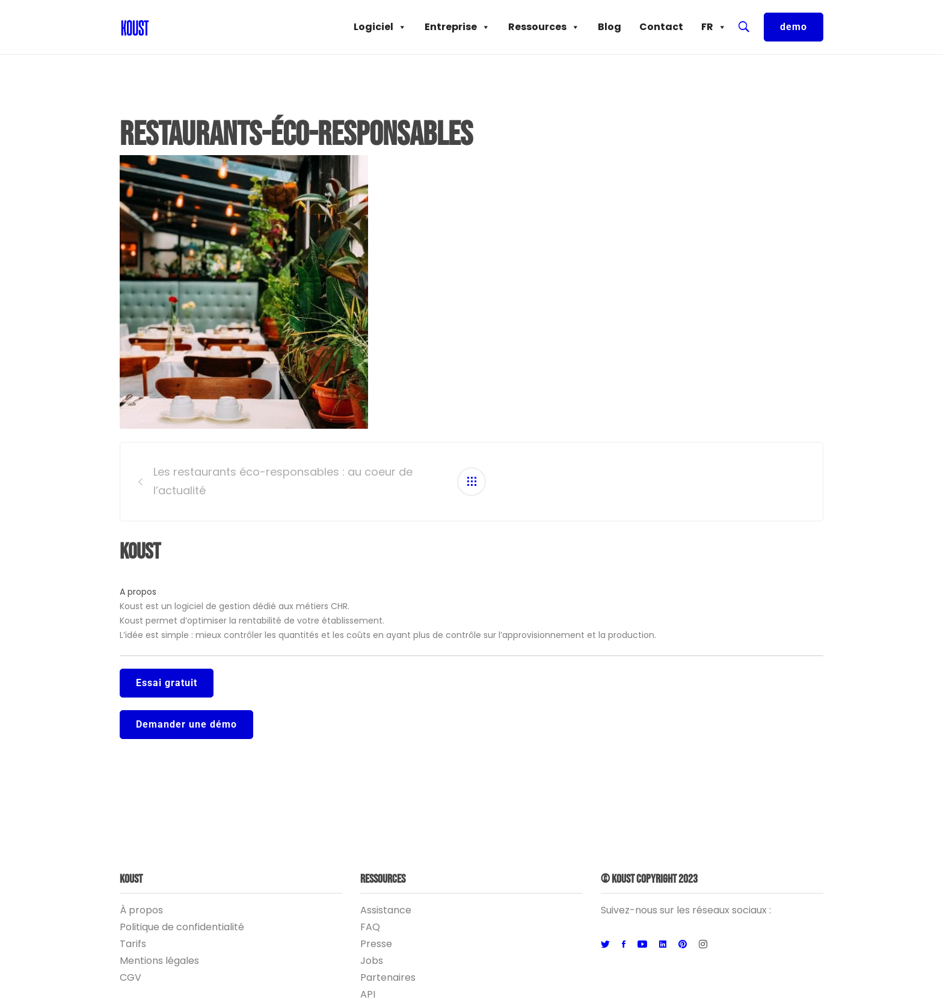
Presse (376, 944)
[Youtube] (642, 944)
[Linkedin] (662, 944)
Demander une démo (186, 724)
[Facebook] (623, 944)
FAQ (370, 927)
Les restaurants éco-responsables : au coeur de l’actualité (283, 481)
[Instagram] (703, 944)
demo (793, 26)
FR (713, 27)
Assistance (385, 910)
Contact (661, 27)
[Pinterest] (683, 944)
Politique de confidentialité (182, 927)
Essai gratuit (166, 683)
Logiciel (380, 27)
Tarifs (133, 944)
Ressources (544, 27)
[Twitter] (605, 944)
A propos (138, 592)
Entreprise (457, 27)
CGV (130, 977)
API (367, 994)
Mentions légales (159, 961)
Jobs (371, 961)
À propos (141, 910)
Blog (609, 27)
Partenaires (388, 977)
